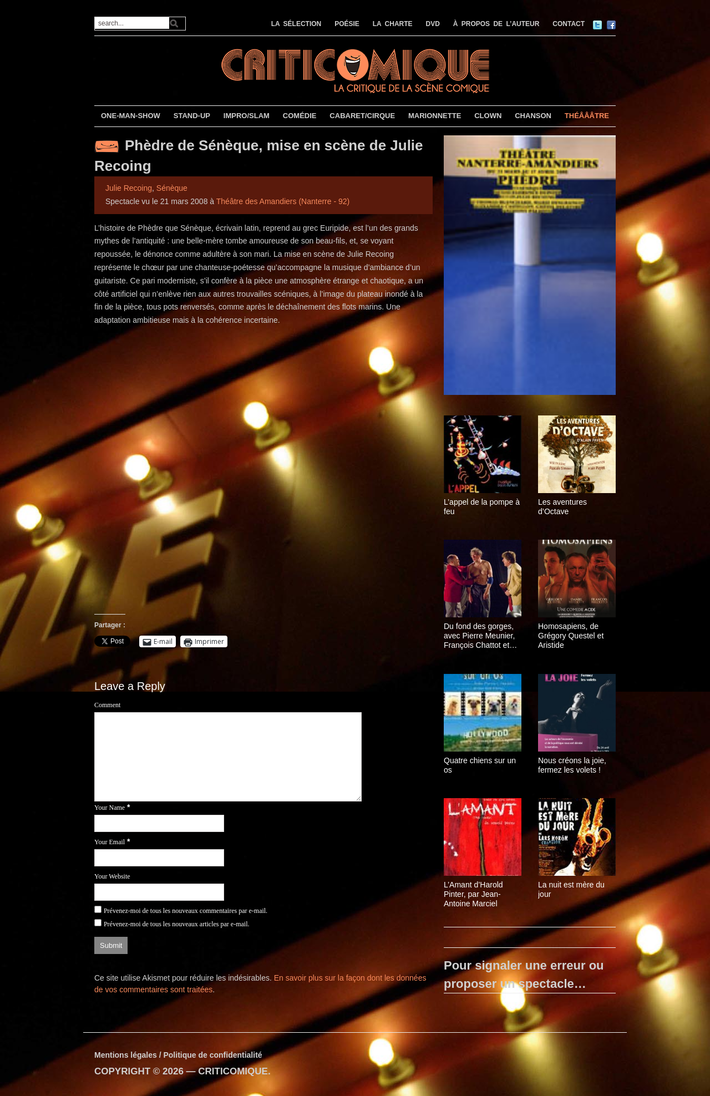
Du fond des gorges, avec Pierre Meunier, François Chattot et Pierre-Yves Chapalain (482, 636)
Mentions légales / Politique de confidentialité (178, 1055)
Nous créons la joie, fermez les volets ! (572, 765)
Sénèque (171, 188)
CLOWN (487, 115)
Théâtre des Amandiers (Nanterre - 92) (282, 201)
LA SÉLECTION (296, 24)
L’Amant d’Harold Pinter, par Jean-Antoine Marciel (473, 894)
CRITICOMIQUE (233, 1071)
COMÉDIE (300, 115)
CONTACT (568, 24)
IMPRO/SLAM (247, 115)
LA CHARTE (393, 24)
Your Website (112, 876)
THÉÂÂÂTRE (587, 115)
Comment (107, 705)
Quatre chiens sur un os (480, 765)
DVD (433, 24)
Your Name (109, 807)
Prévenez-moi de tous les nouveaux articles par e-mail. (177, 924)
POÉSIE (346, 24)
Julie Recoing (128, 188)
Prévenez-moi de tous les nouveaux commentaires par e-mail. (185, 911)
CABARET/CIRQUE (362, 115)
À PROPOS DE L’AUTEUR (496, 24)
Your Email (109, 842)
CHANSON (533, 115)
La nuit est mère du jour (571, 889)
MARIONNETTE (434, 115)
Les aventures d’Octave (562, 507)
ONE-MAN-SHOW (130, 115)
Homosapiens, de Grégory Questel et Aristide (571, 636)
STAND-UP (192, 115)
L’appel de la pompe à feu (482, 507)
